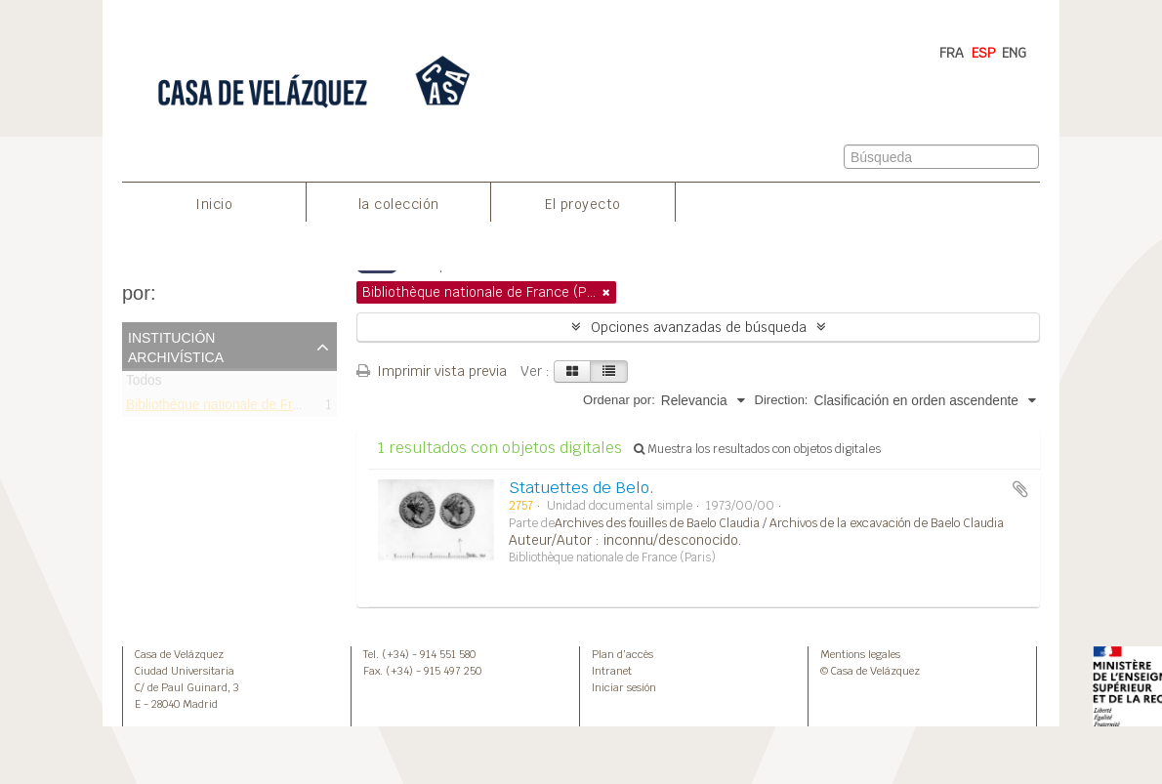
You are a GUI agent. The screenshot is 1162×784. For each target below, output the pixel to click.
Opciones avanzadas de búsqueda (699, 327)
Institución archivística (176, 345)
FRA (951, 53)
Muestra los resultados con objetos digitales (757, 449)
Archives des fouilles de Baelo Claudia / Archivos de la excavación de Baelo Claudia (779, 523)
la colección (398, 204)
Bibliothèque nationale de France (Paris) (245, 407)
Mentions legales (860, 654)
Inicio (213, 204)
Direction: (782, 399)
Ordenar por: (619, 399)
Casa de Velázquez (179, 654)
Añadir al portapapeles (1020, 489)
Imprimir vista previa (431, 371)
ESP (984, 53)
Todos (144, 384)
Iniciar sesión (624, 687)
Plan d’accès (622, 654)
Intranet (612, 671)
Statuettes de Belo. (581, 487)
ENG (1014, 53)
